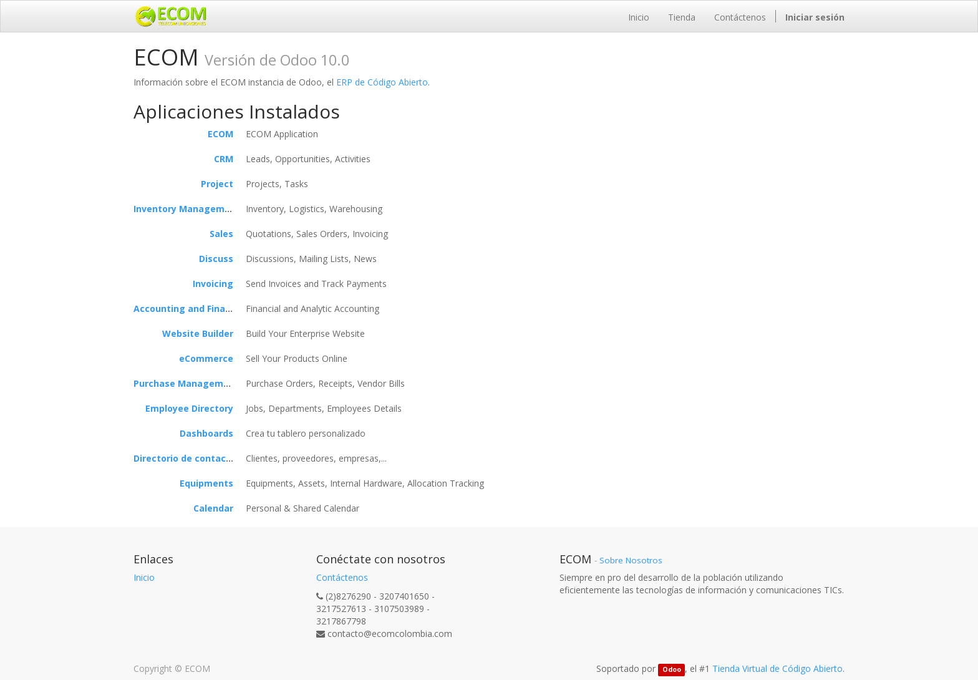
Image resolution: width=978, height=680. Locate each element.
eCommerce (206, 358)
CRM (223, 159)
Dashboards (206, 433)
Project (217, 184)
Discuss (216, 259)
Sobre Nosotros (630, 560)
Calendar (213, 508)
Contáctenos (342, 577)
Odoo (671, 669)
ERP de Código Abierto (382, 82)
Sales (221, 234)
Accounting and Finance (187, 308)
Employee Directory (189, 408)
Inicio (144, 577)
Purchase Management (186, 383)
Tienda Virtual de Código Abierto (777, 668)
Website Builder (197, 333)
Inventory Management (186, 209)
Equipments (206, 483)
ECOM (220, 134)
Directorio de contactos (187, 458)
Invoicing (213, 283)
